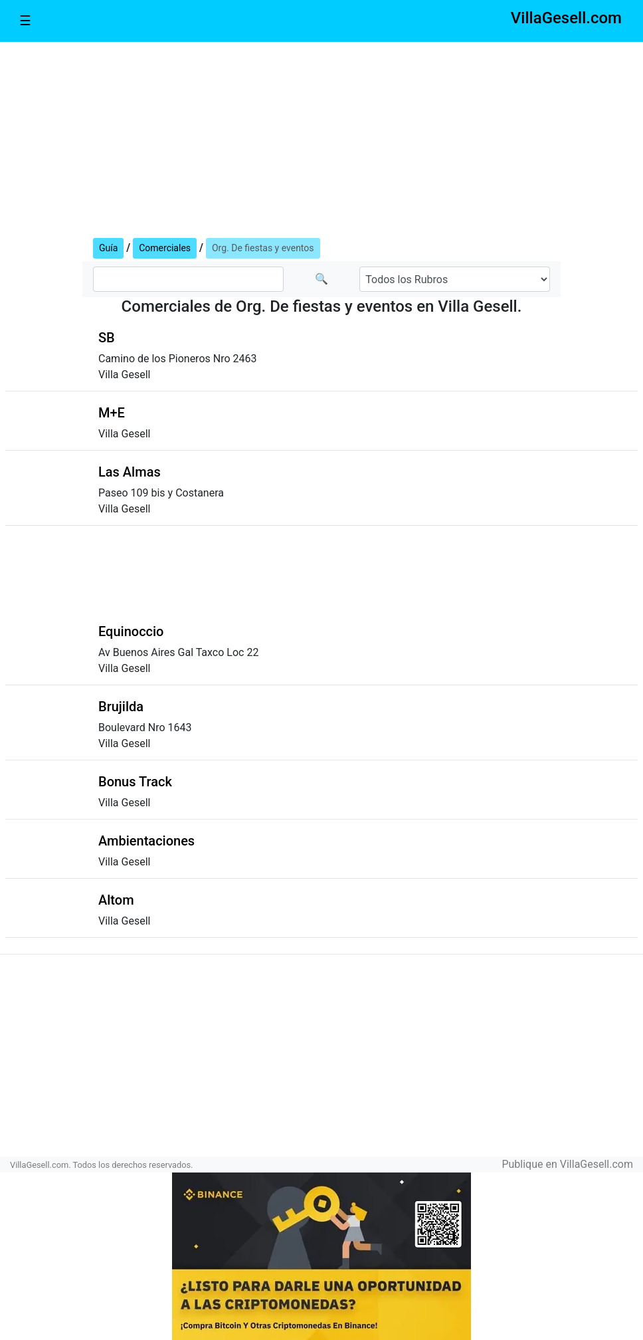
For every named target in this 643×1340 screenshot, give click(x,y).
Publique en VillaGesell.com (567, 1164)
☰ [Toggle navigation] (25, 21)
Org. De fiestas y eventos (263, 248)
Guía (108, 248)
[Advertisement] (321, 137)
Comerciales (165, 248)
